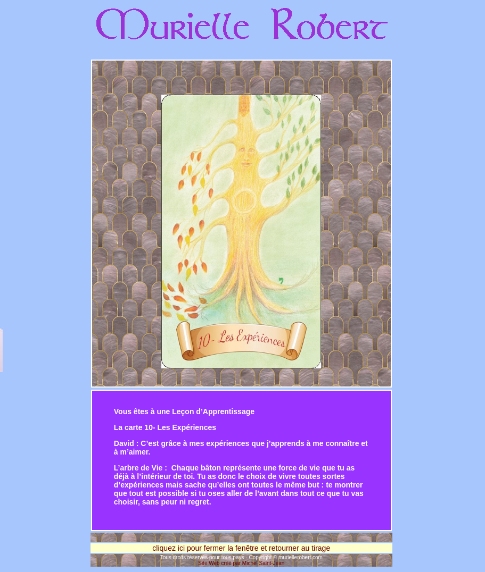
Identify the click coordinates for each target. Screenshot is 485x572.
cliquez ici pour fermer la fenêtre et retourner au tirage (241, 548)
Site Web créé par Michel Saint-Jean (241, 563)
